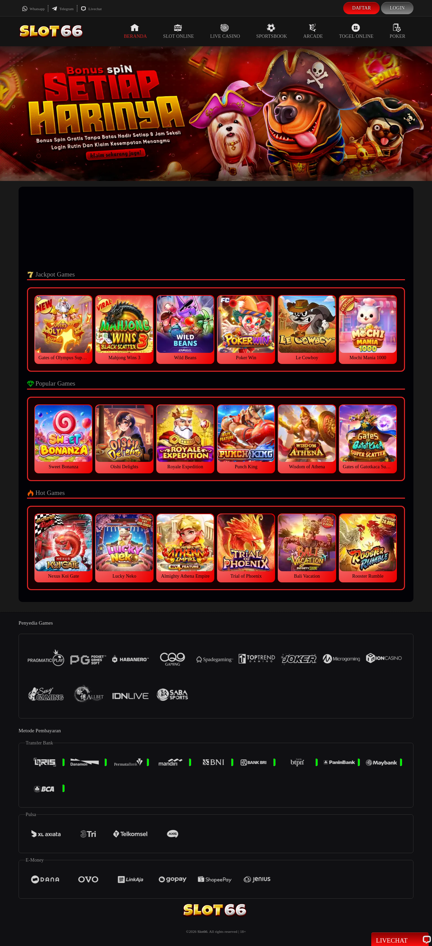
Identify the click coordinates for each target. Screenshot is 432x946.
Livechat (91, 9)
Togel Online (356, 31)
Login (397, 7)
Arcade (313, 31)
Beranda (135, 31)
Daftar (361, 7)
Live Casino (225, 31)
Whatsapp (33, 9)
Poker (397, 31)
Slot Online (178, 31)
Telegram (63, 9)
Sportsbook (271, 31)
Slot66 (202, 931)
